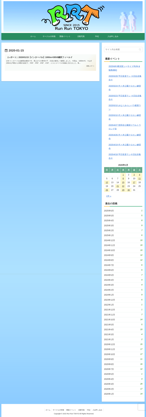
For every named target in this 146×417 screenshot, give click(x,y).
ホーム (48, 410)
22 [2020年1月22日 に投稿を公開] (123, 186)
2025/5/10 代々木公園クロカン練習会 (125, 117)
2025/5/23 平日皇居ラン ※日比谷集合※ (125, 98)
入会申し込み (97, 410)
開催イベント (71, 410)
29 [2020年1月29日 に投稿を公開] (123, 190)
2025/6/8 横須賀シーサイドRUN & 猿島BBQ (124, 68)
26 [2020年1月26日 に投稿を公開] (107, 190)
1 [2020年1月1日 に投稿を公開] (123, 175)
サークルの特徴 (58, 410)
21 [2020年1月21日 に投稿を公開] (118, 186)
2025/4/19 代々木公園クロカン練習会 (125, 147)
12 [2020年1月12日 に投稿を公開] (107, 182)
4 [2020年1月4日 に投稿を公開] (139, 175)
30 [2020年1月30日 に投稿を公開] (129, 190)
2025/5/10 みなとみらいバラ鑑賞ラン (125, 107)
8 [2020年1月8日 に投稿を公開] (123, 178)
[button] (140, 49)
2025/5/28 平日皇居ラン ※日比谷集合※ (125, 78)
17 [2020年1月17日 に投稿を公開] (134, 182)
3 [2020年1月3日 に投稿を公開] (134, 175)
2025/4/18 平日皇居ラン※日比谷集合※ (125, 156)
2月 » (108, 196)
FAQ (88, 410)
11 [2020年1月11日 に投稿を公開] (139, 178)
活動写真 (81, 410)
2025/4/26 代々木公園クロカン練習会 (125, 137)
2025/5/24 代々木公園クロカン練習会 (125, 88)
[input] (123, 49)
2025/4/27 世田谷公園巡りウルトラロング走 (125, 127)
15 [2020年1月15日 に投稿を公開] (123, 182)
